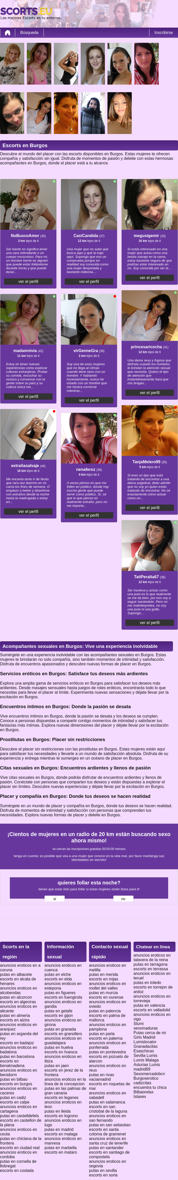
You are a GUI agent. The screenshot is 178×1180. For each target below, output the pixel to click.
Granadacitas (146, 1046)
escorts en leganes (61, 1097)
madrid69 (142, 1069)
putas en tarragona (150, 964)
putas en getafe (58, 1011)
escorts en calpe (15, 1102)
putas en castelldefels (19, 1116)
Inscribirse (163, 32)
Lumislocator (145, 1042)
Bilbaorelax (143, 1092)
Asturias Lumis (147, 1064)
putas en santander (106, 1148)
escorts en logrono (61, 1116)
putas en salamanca (107, 1102)
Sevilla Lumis (145, 1055)
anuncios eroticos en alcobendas (18, 990)
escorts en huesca (61, 1052)
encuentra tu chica (150, 1087)
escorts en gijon (59, 1015)
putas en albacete (16, 974)
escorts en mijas (103, 979)
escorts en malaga (61, 1134)
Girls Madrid (144, 1037)
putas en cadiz (13, 1097)
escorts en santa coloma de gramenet (107, 1131)
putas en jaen (57, 1065)
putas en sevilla (103, 1170)
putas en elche (58, 974)
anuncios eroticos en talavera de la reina (152, 957)
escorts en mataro (61, 1152)
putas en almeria (15, 1015)
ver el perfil (28, 281)
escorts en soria (103, 1175)
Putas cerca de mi (150, 1033)
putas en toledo (147, 982)
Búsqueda (29, 32)
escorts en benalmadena (12, 1063)
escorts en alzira (15, 1020)
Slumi (139, 1023)
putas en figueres (60, 993)
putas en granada (60, 1029)
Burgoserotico (146, 1078)
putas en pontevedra (107, 1052)
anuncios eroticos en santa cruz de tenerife (108, 1140)
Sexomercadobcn (149, 1074)
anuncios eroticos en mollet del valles (107, 985)
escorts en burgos (16, 1084)
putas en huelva (59, 1047)
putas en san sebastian (110, 1125)
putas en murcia (103, 993)
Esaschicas (144, 1051)
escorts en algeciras (18, 1002)
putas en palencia (105, 1011)
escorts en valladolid (152, 1010)
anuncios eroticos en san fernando (107, 1118)
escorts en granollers (63, 1034)
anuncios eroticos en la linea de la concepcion (65, 1081)
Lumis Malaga (146, 1060)
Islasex (140, 1096)
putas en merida (103, 974)
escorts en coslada (17, 1170)
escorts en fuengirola (63, 997)
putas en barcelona (17, 1056)
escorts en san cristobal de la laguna (108, 1109)
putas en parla (102, 1034)
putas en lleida (58, 1111)
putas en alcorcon (16, 997)
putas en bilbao (14, 1079)
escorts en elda (58, 979)
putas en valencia (149, 1005)
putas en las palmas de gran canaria (65, 1090)
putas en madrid (59, 1129)
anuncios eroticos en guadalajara (63, 1040)
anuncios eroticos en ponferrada (107, 1045)
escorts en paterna (106, 1038)
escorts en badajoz (17, 1043)
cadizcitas (142, 1083)
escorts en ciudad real (20, 1148)
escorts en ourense (106, 997)
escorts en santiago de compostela (109, 1154)
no (123, 899)
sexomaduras (146, 1028)
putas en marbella (61, 1148)
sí (54, 899)
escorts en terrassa (151, 969)
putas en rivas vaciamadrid (101, 1077)
